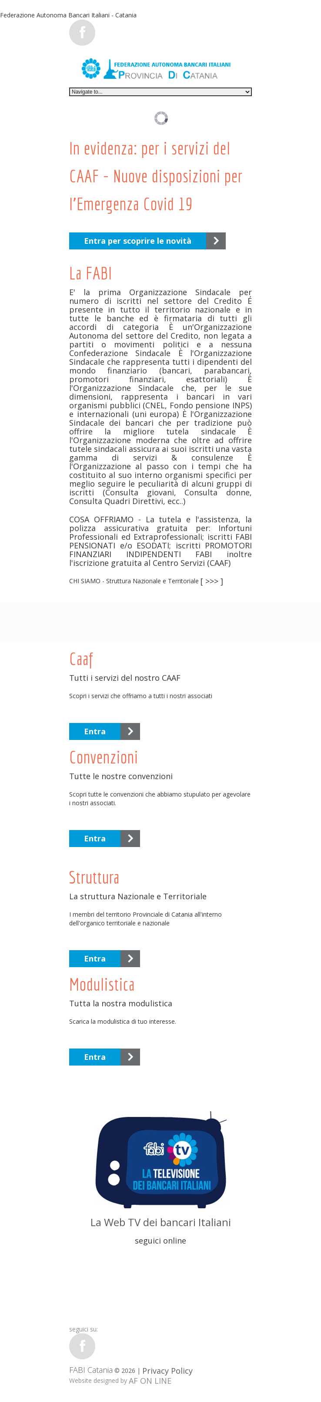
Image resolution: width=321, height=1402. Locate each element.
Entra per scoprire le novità (137, 240)
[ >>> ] (212, 581)
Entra (95, 731)
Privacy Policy (167, 1370)
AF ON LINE (150, 1380)
